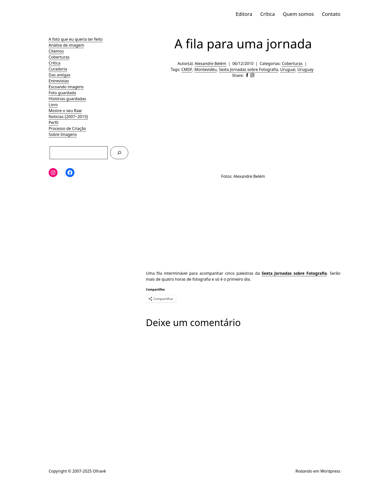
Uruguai (287, 69)
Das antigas (59, 75)
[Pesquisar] (119, 152)
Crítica (267, 14)
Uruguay (305, 69)
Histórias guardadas (67, 98)
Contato (331, 14)
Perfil (53, 122)
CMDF (187, 69)
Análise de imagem (66, 45)
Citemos (56, 51)
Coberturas (59, 57)
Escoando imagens (66, 87)
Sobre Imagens (63, 134)
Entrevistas (59, 81)
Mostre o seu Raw (65, 110)
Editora (244, 14)
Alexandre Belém (210, 63)
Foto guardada (62, 92)
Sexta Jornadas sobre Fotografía (248, 69)
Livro (53, 104)
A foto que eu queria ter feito (75, 39)
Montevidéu (205, 69)
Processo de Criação (67, 128)
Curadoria (58, 69)
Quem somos (298, 14)
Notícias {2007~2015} (68, 116)
